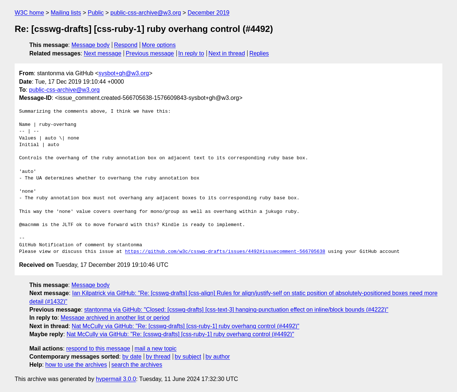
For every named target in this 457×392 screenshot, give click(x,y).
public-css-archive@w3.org (145, 13)
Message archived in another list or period (115, 318)
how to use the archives (76, 365)
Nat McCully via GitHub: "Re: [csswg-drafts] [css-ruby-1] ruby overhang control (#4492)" (185, 326)
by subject (188, 356)
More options (159, 45)
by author (217, 356)
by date (131, 356)
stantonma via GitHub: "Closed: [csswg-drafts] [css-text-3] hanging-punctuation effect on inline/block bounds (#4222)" (236, 309)
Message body (91, 45)
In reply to (191, 53)
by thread (158, 356)
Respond (126, 45)
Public (96, 13)
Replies (259, 53)
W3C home (29, 13)
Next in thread (226, 53)
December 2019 (209, 13)
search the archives (136, 365)
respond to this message (98, 348)
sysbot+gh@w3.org (124, 73)
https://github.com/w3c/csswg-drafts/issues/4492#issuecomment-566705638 (225, 251)
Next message (102, 53)
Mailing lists (66, 13)
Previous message (150, 53)
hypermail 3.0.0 (116, 379)
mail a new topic (156, 348)
